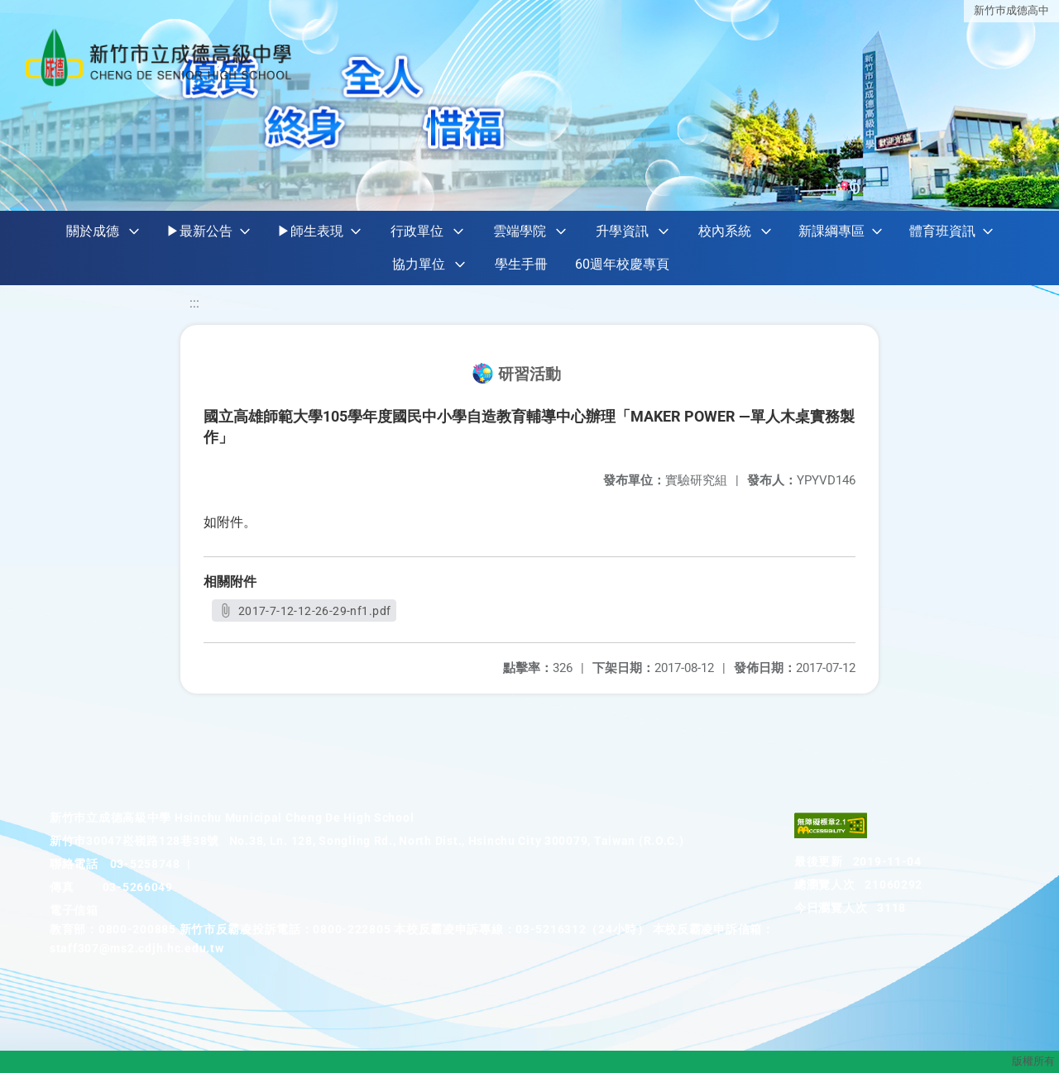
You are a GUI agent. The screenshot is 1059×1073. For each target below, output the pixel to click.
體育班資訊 (942, 231)
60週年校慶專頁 (622, 264)
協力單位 (418, 264)
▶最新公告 (199, 231)
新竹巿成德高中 (1011, 10)
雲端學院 (519, 231)
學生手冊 (521, 264)
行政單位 (417, 231)
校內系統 (724, 231)
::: (194, 303)
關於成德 (92, 231)
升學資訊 (622, 231)
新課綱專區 (831, 231)
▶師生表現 (310, 231)
